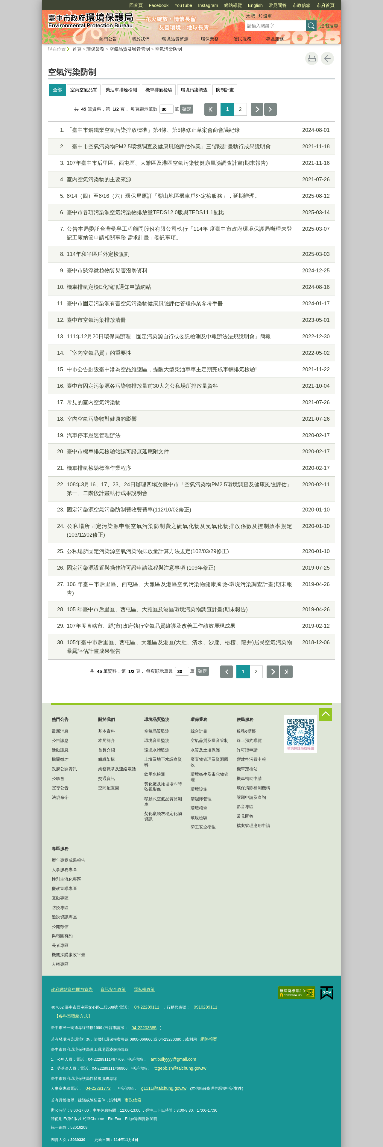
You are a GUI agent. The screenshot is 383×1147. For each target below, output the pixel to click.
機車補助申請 (249, 778)
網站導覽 (233, 5)
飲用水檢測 (154, 774)
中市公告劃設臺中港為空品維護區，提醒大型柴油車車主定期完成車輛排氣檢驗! (191, 369)
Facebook (158, 5)
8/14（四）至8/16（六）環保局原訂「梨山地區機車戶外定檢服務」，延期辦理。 (191, 196)
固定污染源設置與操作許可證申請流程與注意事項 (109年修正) (191, 568)
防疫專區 (60, 907)
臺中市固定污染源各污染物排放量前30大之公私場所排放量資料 (191, 386)
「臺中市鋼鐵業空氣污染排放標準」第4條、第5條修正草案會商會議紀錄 (191, 130)
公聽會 (58, 778)
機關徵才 (60, 759)
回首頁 (136, 5)
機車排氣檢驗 (158, 89)
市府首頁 (326, 5)
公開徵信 (60, 926)
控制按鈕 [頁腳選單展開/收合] (325, 714)
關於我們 (141, 38)
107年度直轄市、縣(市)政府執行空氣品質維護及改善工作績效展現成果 (191, 626)
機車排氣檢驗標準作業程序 (191, 468)
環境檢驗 (199, 817)
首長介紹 (106, 750)
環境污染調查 (194, 89)
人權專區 (60, 964)
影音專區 (245, 806)
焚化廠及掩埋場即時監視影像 (163, 786)
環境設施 (199, 789)
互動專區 (60, 898)
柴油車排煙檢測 (121, 89)
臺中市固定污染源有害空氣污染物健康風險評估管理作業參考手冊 (191, 303)
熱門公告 (108, 38)
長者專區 (60, 945)
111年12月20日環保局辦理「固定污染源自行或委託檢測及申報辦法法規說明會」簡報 (191, 336)
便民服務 (242, 38)
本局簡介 (106, 740)
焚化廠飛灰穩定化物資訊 (163, 816)
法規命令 (60, 797)
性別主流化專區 (66, 879)
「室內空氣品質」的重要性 (191, 353)
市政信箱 (302, 5)
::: (39, 2)
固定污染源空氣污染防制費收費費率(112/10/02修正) (191, 509)
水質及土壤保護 (205, 750)
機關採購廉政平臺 (68, 954)
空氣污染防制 (168, 49)
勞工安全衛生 (203, 827)
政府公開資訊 (64, 768)
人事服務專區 (64, 869)
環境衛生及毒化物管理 (209, 777)
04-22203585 (142, 1025)
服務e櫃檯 (246, 731)
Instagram (208, 5)
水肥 (250, 16)
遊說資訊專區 (64, 916)
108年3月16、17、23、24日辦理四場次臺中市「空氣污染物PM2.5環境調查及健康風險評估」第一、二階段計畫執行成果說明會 (191, 488)
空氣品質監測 (156, 731)
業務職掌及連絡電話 (117, 768)
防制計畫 (225, 89)
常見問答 (278, 5)
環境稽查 (199, 808)
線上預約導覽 (249, 740)
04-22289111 (145, 1005)
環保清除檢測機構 (253, 787)
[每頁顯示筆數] (166, 109)
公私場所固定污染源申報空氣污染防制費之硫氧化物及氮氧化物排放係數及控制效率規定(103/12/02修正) (191, 530)
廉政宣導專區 (64, 888)
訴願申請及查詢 (251, 797)
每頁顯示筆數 (143, 108)
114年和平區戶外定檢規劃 (191, 254)
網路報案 (208, 1035)
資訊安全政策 (109, 989)
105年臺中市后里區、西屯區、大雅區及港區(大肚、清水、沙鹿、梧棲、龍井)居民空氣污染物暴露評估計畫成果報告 (191, 646)
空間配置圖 (108, 787)
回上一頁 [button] (327, 58)
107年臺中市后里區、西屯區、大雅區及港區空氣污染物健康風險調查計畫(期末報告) (191, 163)
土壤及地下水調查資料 (163, 762)
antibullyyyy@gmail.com (171, 1055)
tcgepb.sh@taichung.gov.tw (178, 1063)
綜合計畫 (199, 731)
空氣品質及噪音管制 (130, 49)
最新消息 (60, 731)
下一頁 (257, 109)
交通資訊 (106, 778)
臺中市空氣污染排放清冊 (191, 320)
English (255, 5)
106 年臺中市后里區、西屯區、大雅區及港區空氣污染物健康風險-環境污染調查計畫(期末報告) (191, 588)
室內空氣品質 (83, 89)
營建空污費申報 (251, 759)
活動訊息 (60, 750)
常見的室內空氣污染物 (191, 402)
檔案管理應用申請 (253, 825)
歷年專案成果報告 (68, 860)
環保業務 (210, 38)
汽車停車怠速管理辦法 (191, 435)
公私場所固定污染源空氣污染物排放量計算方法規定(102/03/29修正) (191, 551)
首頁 (76, 49)
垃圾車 (265, 16)
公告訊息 (60, 740)
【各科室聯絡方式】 (71, 1014)
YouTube (183, 5)
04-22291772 (96, 1082)
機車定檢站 (247, 768)
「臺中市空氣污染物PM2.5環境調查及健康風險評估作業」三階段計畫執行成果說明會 (191, 146)
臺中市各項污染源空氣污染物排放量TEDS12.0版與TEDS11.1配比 (191, 212)
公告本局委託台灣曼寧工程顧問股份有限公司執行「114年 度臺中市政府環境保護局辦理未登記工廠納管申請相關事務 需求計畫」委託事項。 (191, 233)
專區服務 (275, 38)
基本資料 (106, 731)
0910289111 (201, 1005)
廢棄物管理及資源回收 (209, 762)
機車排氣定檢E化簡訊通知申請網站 (191, 287)
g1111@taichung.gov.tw (159, 1082)
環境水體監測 (156, 750)
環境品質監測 (175, 38)
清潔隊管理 (201, 798)
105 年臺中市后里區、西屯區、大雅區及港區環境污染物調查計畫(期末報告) (191, 609)
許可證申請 (247, 750)
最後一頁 (270, 109)
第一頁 (210, 109)
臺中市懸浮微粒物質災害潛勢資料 (191, 270)
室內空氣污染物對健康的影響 (191, 419)
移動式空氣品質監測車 (163, 801)
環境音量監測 (156, 740)
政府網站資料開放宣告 (70, 989)
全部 (57, 89)
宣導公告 (60, 787)
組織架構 (106, 759)
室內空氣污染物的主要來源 (191, 179)
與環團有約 (62, 935)
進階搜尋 (329, 25)
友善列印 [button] (311, 58)
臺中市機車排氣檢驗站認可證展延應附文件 (191, 451)
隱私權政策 (138, 989)
